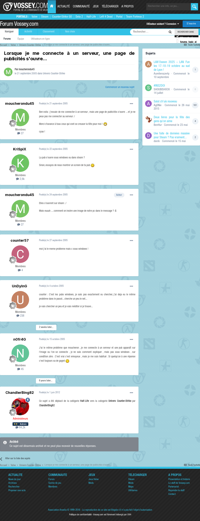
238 (20, 315)
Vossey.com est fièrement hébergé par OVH (112, 515)
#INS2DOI (159, 86)
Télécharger (110, 6)
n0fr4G (19, 339)
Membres (52, 487)
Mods (91, 483)
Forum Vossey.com (19, 25)
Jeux (96, 6)
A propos (127, 6)
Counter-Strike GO (62, 16)
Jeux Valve (93, 479)
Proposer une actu (17, 490)
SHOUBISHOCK (162, 89)
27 (20, 133)
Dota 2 (79, 16)
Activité (28, 31)
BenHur (158, 125)
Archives (12, 483)
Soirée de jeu (54, 483)
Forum (51, 479)
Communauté (81, 6)
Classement (48, 31)
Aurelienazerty (161, 73)
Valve (35, 16)
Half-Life (91, 16)
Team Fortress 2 (135, 16)
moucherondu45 (27, 69)
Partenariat (173, 487)
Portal (119, 16)
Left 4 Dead (106, 16)
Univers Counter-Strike (54, 73)
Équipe (21, 39)
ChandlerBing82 (19, 393)
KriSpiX (19, 149)
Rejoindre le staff (176, 490)
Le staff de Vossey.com (179, 483)
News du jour (14, 479)
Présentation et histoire (179, 479)
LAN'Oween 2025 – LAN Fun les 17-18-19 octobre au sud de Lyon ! (172, 66)
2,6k (20, 179)
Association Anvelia (57, 510)
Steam (44, 16)
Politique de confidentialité (80, 515)
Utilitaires (132, 490)
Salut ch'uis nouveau (165, 101)
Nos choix (70, 31)
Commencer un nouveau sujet (119, 87)
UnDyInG (19, 286)
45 (20, 369)
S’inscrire (191, 24)
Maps (130, 487)
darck (157, 141)
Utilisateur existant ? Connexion (162, 24)
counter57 (20, 240)
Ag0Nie (158, 105)
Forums (7, 39)
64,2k (20, 427)
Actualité (63, 6)
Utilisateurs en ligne (40, 39)
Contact (172, 494)
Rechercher (14, 487)
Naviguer (9, 31)
